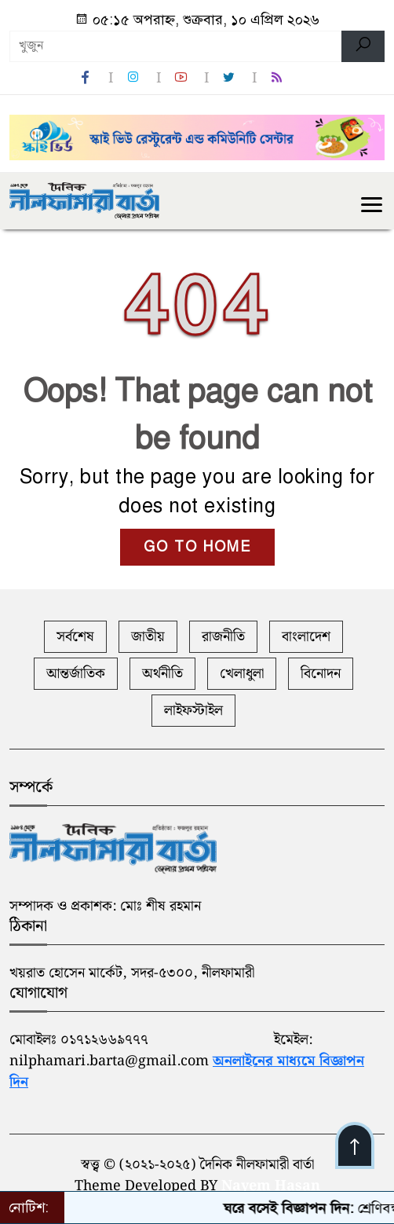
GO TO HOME (197, 546)
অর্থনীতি (162, 673)
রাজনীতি (223, 636)
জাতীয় (148, 636)
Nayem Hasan (270, 1186)
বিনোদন (321, 673)
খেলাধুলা (242, 673)
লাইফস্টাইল (193, 710)
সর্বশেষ (75, 636)
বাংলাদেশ (306, 636)
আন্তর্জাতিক (75, 673)
